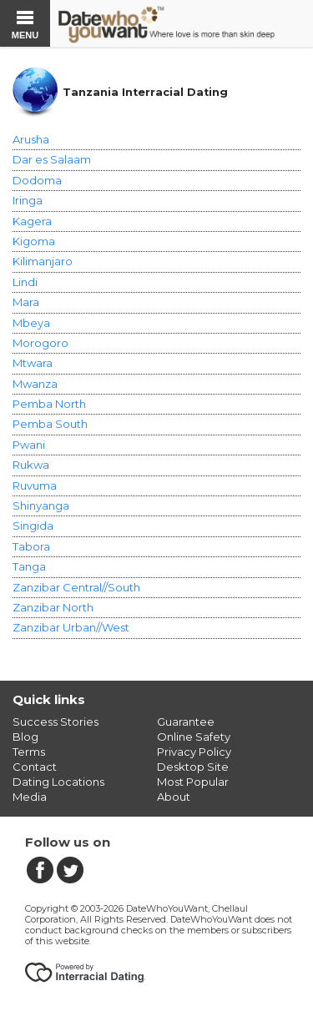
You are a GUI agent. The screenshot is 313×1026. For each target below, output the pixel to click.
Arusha (31, 139)
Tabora (31, 546)
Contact (35, 766)
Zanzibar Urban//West (71, 627)
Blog (25, 736)
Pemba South (50, 423)
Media (30, 796)
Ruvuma (35, 485)
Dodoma (37, 180)
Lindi (25, 282)
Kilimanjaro (43, 261)
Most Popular (193, 781)
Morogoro (40, 343)
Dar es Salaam (52, 159)
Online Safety (193, 736)
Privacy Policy (194, 751)
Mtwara (33, 363)
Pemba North (49, 403)
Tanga (29, 566)
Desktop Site (193, 766)
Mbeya (31, 322)
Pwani (29, 444)
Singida (33, 525)
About (173, 796)
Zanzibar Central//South (76, 587)
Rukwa (31, 464)
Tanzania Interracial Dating (145, 92)
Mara (26, 302)
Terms (29, 751)
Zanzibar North (53, 607)
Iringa (28, 200)
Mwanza (35, 383)
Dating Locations (58, 781)
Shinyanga (41, 505)
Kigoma (34, 241)
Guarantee (186, 721)
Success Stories (55, 721)
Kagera (32, 221)
